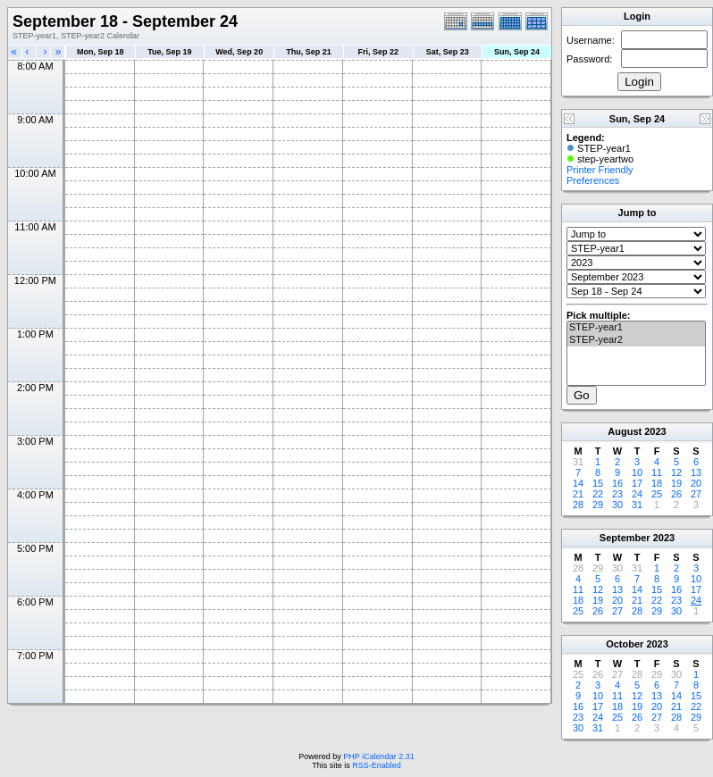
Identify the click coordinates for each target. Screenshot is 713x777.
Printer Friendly (599, 169)
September (625, 537)
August (625, 431)
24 (637, 494)
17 (637, 483)
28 (578, 504)
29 (597, 504)
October (624, 644)
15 (597, 483)
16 (617, 483)
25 (656, 494)
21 (578, 494)
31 (637, 504)
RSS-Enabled (376, 765)
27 (696, 494)
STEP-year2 (636, 340)
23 (617, 494)
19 (676, 483)
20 (696, 483)
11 (656, 472)
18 (656, 483)
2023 (655, 431)
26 (676, 494)
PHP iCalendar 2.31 (378, 756)
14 (578, 483)
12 (676, 472)
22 (597, 494)
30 (617, 504)
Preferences (592, 180)
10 (637, 472)
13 (696, 472)
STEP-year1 (636, 328)
